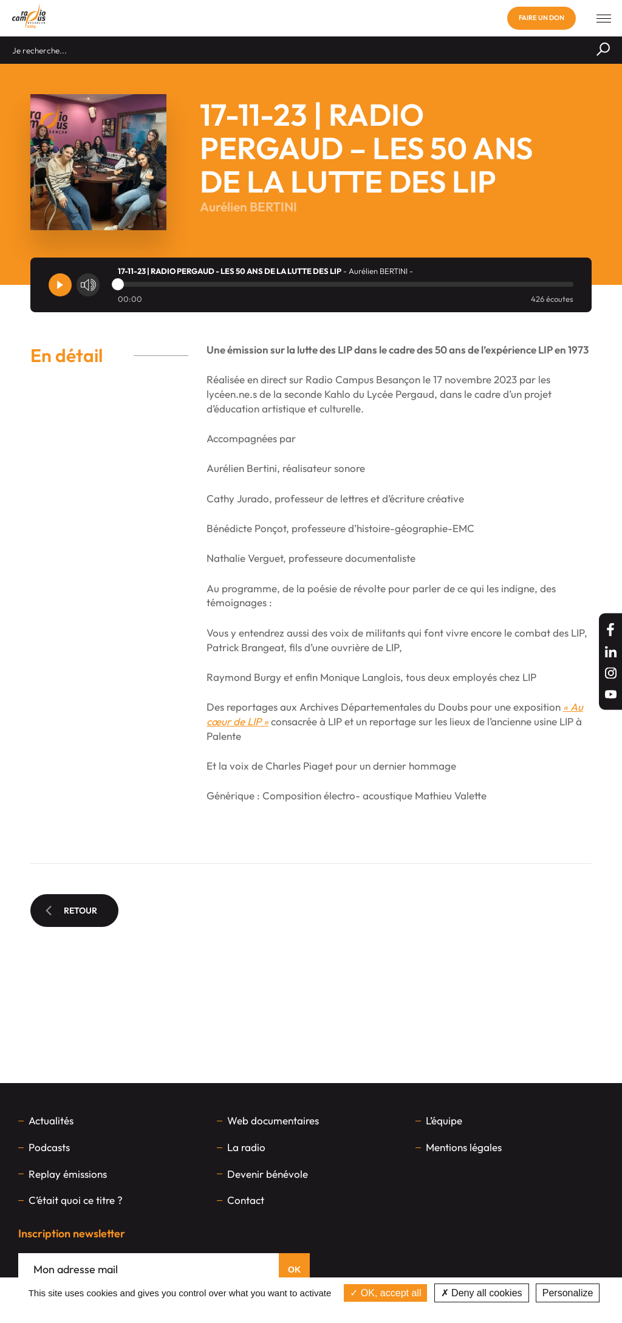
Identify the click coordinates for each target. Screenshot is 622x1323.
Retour (71, 910)
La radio (246, 1147)
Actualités (51, 1120)
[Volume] (88, 284)
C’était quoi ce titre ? (76, 1200)
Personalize (567, 1293)
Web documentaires (273, 1120)
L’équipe (444, 1120)
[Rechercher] (603, 50)
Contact (245, 1200)
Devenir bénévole (267, 1173)
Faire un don (541, 17)
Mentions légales (464, 1147)
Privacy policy (311, 1310)
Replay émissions (68, 1173)
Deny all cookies (481, 1293)
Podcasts (49, 1147)
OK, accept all (385, 1293)
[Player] (60, 284)
